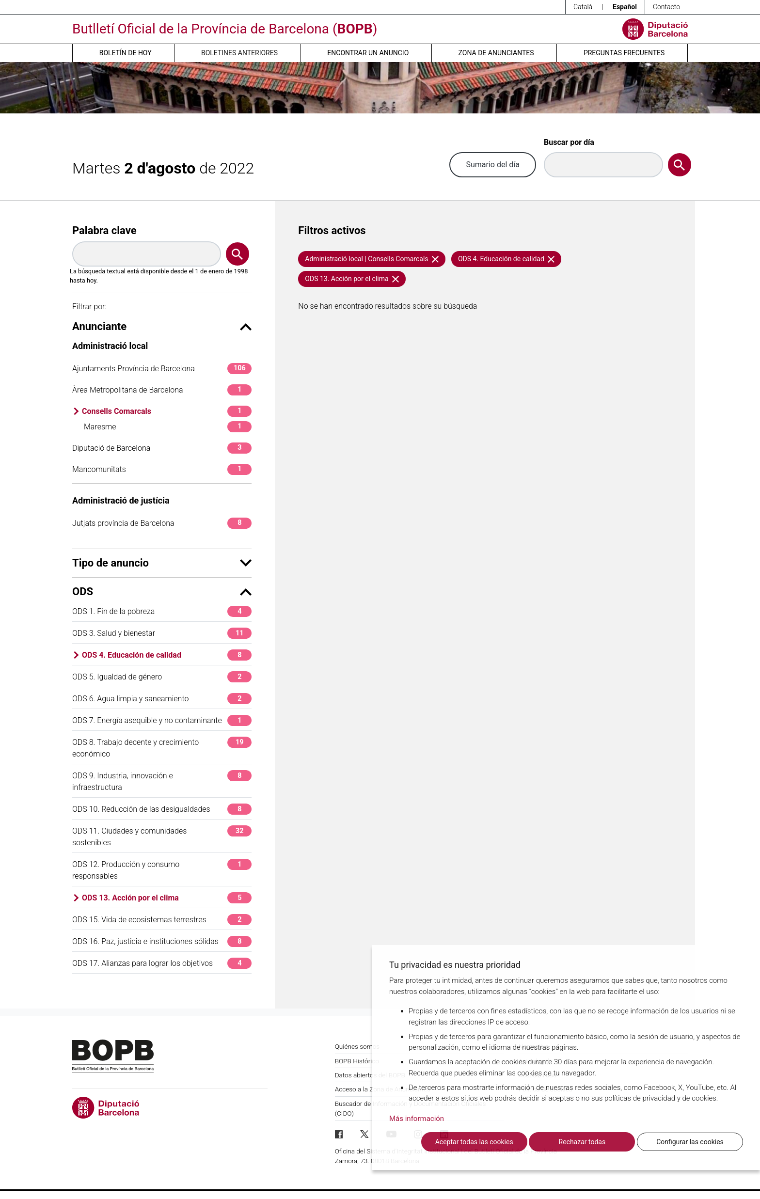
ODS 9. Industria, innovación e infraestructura (162, 781)
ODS (162, 591)
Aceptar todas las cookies (474, 1142)
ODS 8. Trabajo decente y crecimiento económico (162, 747)
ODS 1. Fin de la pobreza (162, 611)
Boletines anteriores (239, 53)
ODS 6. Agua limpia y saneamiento (162, 698)
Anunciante (162, 326)
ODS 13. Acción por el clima (167, 897)
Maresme (168, 426)
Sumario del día (493, 164)
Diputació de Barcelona (162, 448)
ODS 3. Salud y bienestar (162, 633)
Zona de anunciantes (496, 53)
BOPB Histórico (357, 1061)
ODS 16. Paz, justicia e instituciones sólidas (162, 941)
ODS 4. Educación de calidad (167, 655)
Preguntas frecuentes (624, 53)
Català (582, 7)
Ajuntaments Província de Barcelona (162, 368)
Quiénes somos (357, 1046)
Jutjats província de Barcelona (162, 523)
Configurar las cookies (690, 1142)
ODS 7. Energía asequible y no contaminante (162, 720)
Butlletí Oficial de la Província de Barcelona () (224, 29)
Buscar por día (569, 142)
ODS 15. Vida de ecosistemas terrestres (162, 919)
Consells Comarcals (167, 411)
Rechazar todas (582, 1142)
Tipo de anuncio (162, 563)
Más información (416, 1118)
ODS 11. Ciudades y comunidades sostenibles (162, 836)
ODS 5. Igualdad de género (162, 676)
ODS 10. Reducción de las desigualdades (162, 809)
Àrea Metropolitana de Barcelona (162, 389)
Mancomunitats (162, 469)
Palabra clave (104, 230)
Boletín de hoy (125, 53)
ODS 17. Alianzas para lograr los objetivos (162, 963)
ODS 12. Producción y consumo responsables (162, 870)
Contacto (666, 7)
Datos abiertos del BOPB (370, 1075)
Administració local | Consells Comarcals (372, 259)
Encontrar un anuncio (368, 53)
